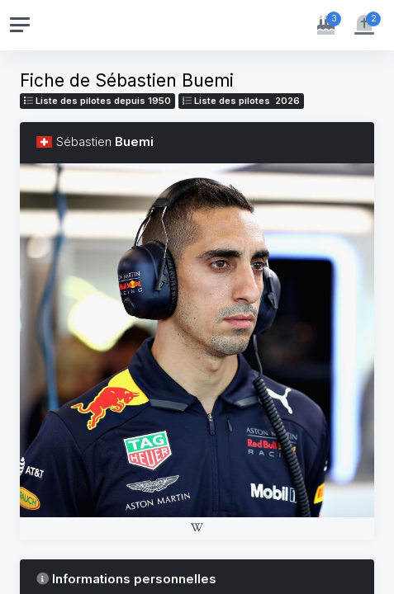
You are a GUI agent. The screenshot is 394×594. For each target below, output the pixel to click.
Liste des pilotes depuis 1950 (97, 100)
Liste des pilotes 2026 (241, 100)
